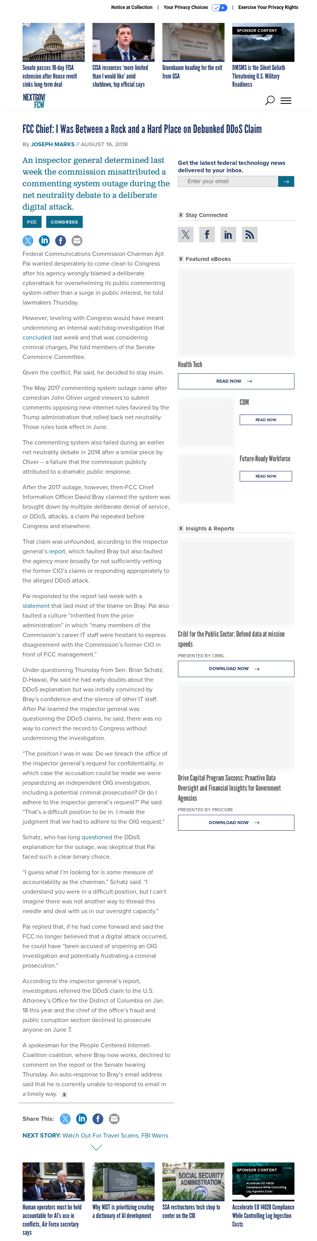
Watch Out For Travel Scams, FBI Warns (115, 1135)
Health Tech (190, 364)
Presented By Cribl (201, 655)
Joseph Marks (53, 144)
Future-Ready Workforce (265, 458)
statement (36, 605)
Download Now (236, 668)
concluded (37, 337)
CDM (244, 402)
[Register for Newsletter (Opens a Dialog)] (286, 181)
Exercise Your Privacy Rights (268, 7)
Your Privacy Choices (195, 7)
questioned (96, 837)
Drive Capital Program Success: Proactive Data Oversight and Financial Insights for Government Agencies (229, 788)
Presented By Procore (205, 809)
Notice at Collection (131, 7)
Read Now (236, 381)
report (56, 551)
